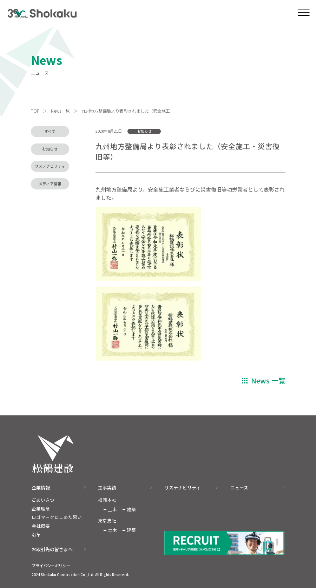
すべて (49, 131)
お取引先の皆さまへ (52, 549)
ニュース (239, 487)
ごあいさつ (43, 500)
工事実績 (107, 487)
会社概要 (41, 526)
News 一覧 (268, 380)
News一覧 (60, 111)
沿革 (36, 535)
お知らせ (50, 149)
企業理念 (41, 509)
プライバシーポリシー (51, 565)
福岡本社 (107, 500)
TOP (35, 111)
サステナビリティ (50, 166)
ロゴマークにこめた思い (57, 517)
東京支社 (107, 520)
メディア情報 (50, 183)
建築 (131, 509)
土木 (112, 509)
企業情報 (41, 487)
